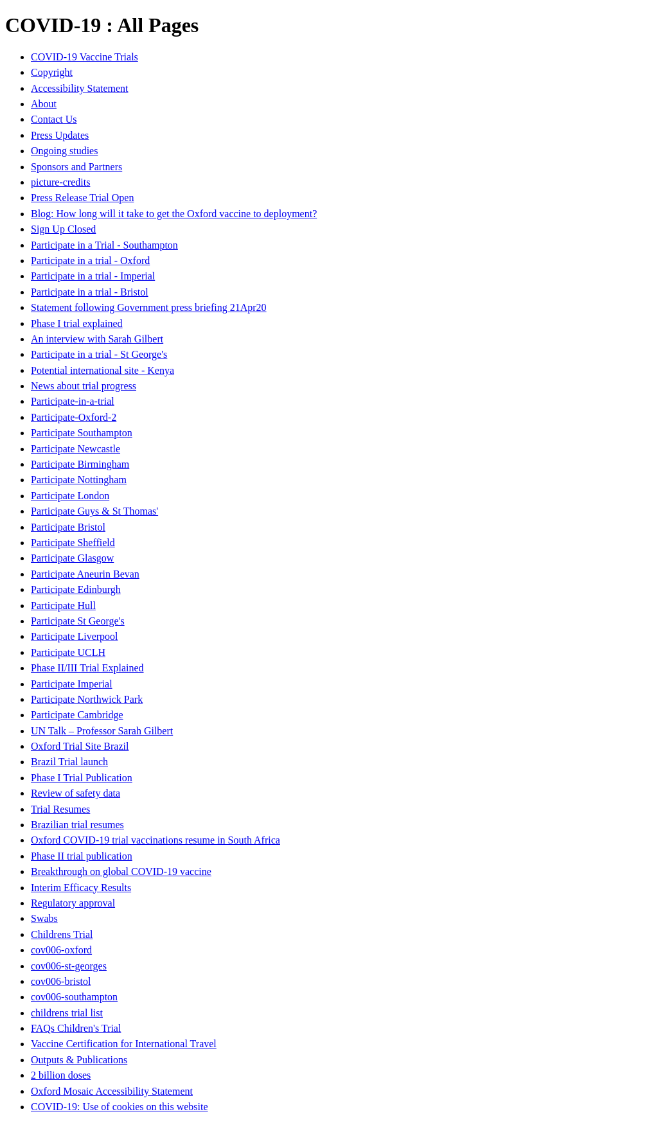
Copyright (52, 72)
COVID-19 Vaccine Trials (84, 56)
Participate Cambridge (77, 714)
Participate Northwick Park (87, 699)
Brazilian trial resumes (77, 824)
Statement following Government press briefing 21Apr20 (149, 307)
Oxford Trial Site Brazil (80, 746)
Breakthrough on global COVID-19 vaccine (121, 871)
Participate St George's (78, 620)
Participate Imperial (71, 683)
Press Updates (60, 135)
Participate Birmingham (80, 464)
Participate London (70, 495)
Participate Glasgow (72, 558)
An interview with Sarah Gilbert (97, 338)
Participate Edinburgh (76, 589)
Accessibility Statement (80, 88)
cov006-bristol (61, 981)
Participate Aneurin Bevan (85, 574)
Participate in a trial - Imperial (93, 275)
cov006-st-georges (69, 965)
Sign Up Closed (63, 229)
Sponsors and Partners (76, 166)
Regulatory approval (73, 903)
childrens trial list (67, 1012)
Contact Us (54, 119)
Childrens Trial (62, 934)
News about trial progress (83, 385)
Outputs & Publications (79, 1059)
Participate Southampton (81, 432)
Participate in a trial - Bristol (89, 292)
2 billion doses (61, 1075)
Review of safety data (75, 793)
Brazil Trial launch (69, 761)
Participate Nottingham (79, 479)
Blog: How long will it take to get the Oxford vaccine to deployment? (174, 213)
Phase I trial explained (77, 323)
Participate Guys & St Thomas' (94, 511)
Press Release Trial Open (82, 197)
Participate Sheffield (73, 542)
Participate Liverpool (74, 636)
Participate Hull (63, 605)
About (44, 103)
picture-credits (60, 182)
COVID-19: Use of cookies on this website (119, 1106)
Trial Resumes (60, 809)
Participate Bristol (68, 527)
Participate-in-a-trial (72, 401)
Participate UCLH (68, 652)
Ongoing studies (64, 150)
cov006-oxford (61, 949)
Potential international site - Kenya (102, 370)
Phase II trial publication (81, 856)
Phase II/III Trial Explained (87, 667)
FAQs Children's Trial (76, 1028)
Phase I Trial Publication (81, 777)
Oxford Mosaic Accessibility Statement (112, 1091)
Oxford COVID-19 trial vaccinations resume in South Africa (155, 840)
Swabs (44, 918)
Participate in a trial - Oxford (90, 260)
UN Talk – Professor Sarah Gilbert (102, 730)
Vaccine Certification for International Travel (124, 1043)
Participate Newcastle (75, 448)
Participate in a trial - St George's (99, 354)
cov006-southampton (74, 996)
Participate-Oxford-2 (73, 417)
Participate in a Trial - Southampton (104, 245)
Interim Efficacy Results (81, 887)
